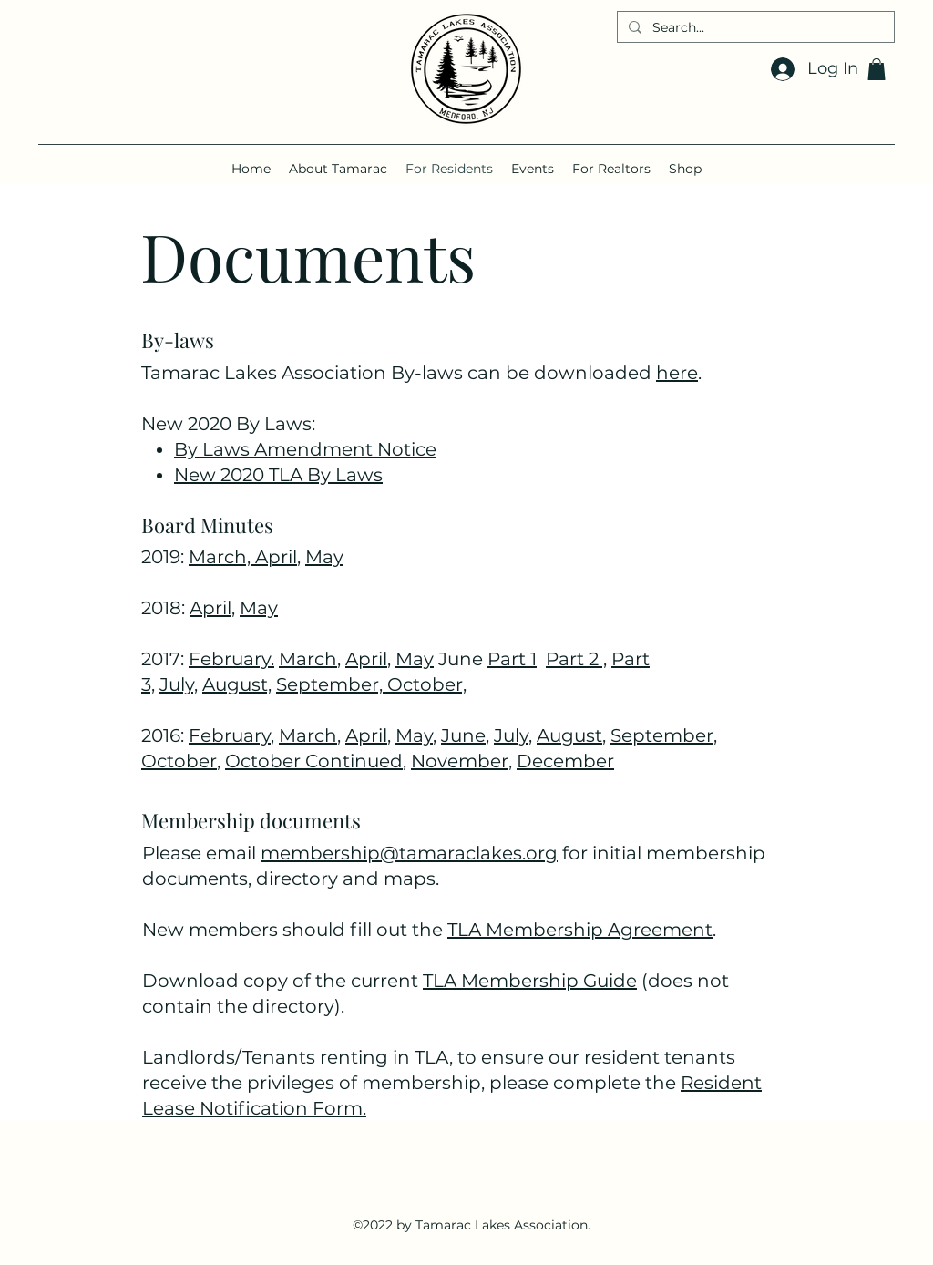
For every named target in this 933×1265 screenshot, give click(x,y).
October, (426, 684)
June (463, 735)
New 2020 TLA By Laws (278, 475)
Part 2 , (576, 659)
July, (178, 684)
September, (331, 684)
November (459, 761)
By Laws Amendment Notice (305, 449)
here (677, 373)
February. (231, 659)
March (308, 659)
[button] (876, 69)
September (661, 735)
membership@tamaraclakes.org (409, 853)
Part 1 (512, 659)
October (179, 761)
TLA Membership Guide (530, 981)
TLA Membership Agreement (580, 930)
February (230, 735)
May (324, 557)
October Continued (314, 761)
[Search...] (754, 28)
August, (237, 684)
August (569, 735)
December (565, 761)
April (276, 557)
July (511, 735)
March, (222, 557)
